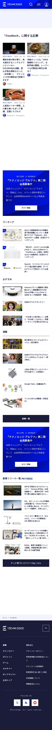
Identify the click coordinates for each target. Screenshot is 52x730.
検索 (31, 4)
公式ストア (7, 680)
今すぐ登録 (26, 208)
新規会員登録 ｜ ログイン (46, 4)
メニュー (38, 4)
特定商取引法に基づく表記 (36, 672)
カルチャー (7, 669)
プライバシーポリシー (34, 651)
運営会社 (29, 645)
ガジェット (7, 657)
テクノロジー (8, 651)
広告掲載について (33, 678)
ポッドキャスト (9, 674)
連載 (5, 645)
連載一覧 (26, 419)
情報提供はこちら (33, 684)
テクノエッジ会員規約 (34, 666)
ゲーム (5, 663)
